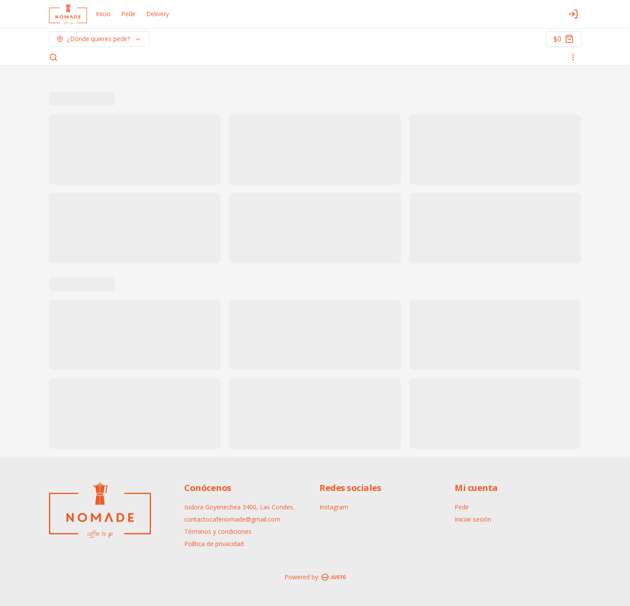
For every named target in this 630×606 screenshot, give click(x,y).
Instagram (333, 507)
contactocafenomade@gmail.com (232, 519)
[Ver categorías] (573, 57)
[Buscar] (53, 57)
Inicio (103, 14)
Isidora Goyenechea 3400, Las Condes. (239, 507)
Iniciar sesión (473, 519)
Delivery (157, 14)
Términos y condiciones (218, 531)
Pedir (128, 14)
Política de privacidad (214, 544)
